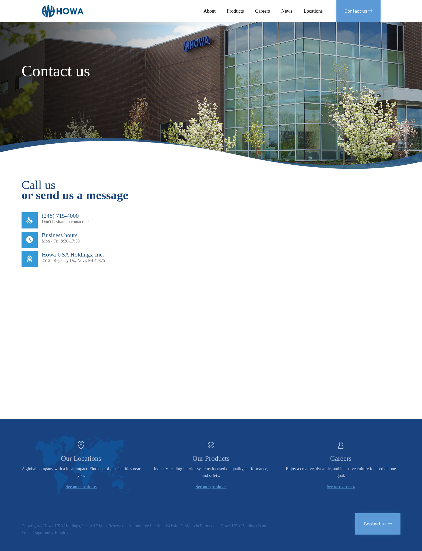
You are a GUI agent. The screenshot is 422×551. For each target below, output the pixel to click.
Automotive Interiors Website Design (160, 526)
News (286, 11)
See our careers (341, 486)
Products (235, 11)
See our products (210, 486)
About (209, 11)
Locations (313, 11)
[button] (358, 11)
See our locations (81, 486)
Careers (262, 11)
